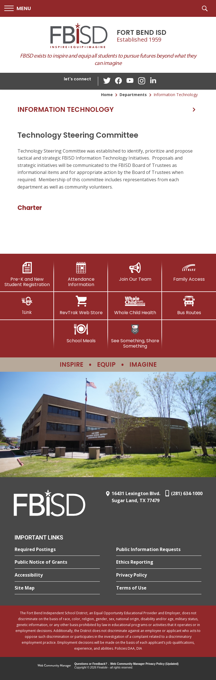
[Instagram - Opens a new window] (141, 81)
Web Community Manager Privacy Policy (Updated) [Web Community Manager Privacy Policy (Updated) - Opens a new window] (144, 663)
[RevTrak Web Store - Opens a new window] (81, 305)
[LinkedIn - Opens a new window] (152, 81)
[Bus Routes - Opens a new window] (189, 305)
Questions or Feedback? (90, 663)
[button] (17, 8)
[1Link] (27, 305)
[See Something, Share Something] (135, 336)
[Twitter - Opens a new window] (107, 81)
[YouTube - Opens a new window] (130, 81)
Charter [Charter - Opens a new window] (29, 207)
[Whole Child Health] (135, 305)
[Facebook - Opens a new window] (119, 81)
